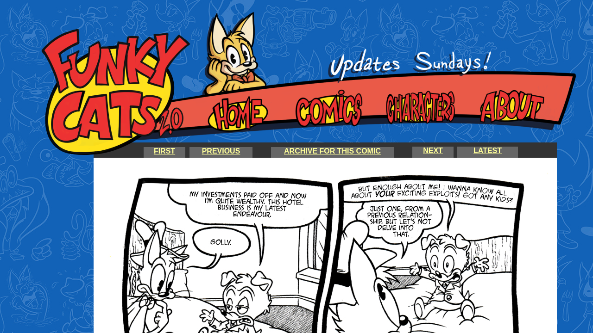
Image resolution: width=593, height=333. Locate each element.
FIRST (164, 151)
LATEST (487, 150)
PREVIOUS (221, 151)
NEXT (433, 150)
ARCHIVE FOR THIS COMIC (332, 151)
